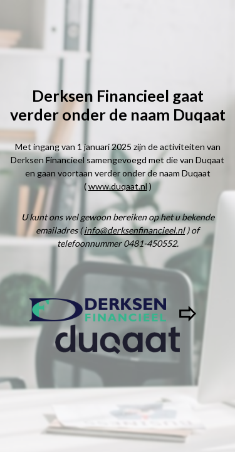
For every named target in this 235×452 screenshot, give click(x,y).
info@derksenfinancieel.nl (134, 230)
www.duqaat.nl (117, 186)
